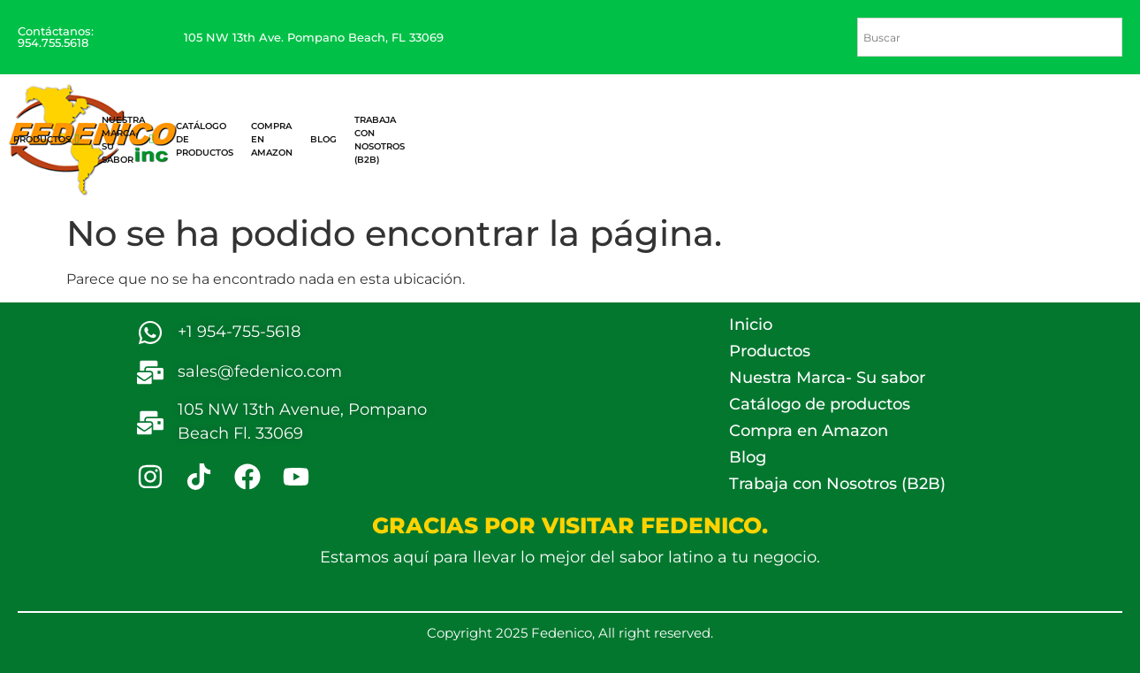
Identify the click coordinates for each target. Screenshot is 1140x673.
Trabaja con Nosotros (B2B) (837, 483)
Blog (747, 457)
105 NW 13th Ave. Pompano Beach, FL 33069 (314, 37)
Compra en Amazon (808, 430)
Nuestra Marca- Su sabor (128, 139)
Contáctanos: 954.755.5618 (56, 37)
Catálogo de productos (819, 404)
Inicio (750, 324)
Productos (46, 139)
